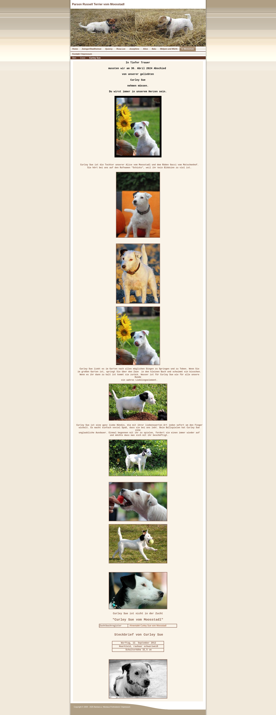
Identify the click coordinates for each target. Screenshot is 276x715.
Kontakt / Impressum (82, 54)
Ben (74, 58)
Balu (154, 49)
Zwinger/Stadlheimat (91, 49)
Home (75, 49)
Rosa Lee (121, 49)
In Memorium (188, 49)
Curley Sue (95, 58)
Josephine (134, 49)
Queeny (109, 49)
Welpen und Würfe (168, 49)
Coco (82, 58)
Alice (145, 49)
